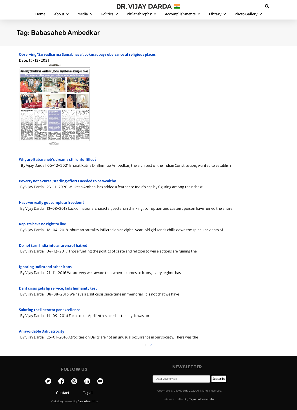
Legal (88, 392)
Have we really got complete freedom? (51, 202)
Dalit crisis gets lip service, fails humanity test (58, 288)
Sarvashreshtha (88, 401)
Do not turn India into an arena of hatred (53, 245)
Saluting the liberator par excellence (49, 310)
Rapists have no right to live (42, 224)
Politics (109, 14)
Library (217, 14)
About (61, 14)
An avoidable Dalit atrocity (41, 331)
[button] (266, 6)
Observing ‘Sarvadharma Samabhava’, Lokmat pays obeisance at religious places (87, 54)
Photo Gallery (248, 14)
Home (40, 14)
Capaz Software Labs (201, 399)
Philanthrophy (141, 14)
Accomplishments (182, 14)
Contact (69, 392)
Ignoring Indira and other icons (45, 267)
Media (84, 14)
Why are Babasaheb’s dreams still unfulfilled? (58, 159)
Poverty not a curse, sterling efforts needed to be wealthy (67, 181)
